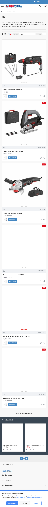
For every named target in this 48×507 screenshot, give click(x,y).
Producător (8, 11)
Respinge (24, 503)
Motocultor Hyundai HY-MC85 (10, 445)
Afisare (39, 34)
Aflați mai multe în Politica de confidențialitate (29, 497)
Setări (36, 503)
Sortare (16, 34)
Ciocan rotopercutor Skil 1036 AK (13, 89)
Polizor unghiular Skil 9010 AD (12, 213)
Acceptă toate (12, 503)
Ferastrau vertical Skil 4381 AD (13, 151)
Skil (4, 86)
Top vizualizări (7, 420)
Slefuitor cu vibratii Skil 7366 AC (13, 275)
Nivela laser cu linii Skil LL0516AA (13, 398)
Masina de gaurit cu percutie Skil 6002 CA (16, 336)
